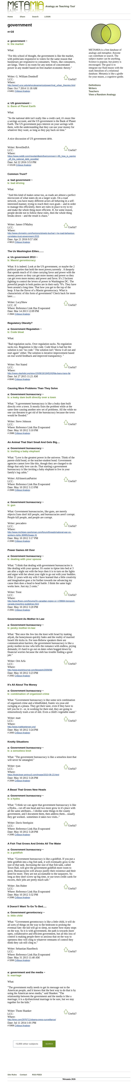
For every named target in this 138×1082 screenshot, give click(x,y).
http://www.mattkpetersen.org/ (22, 727)
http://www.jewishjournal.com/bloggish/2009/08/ (30, 670)
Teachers (94, 91)
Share (22, 17)
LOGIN (47, 17)
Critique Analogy (22, 91)
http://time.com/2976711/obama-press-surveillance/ (32, 1019)
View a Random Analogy (102, 94)
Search (35, 17)
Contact (23, 1075)
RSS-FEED (37, 1075)
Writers (93, 88)
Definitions (95, 85)
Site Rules (12, 1075)
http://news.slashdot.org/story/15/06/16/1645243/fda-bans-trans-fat (39, 373)
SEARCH (49, 1044)
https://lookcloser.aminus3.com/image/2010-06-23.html (33, 775)
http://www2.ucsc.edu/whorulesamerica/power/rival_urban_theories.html (41, 85)
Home (10, 17)
